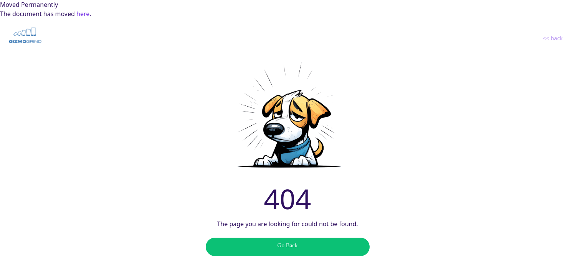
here (82, 14)
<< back (553, 38)
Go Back (288, 245)
